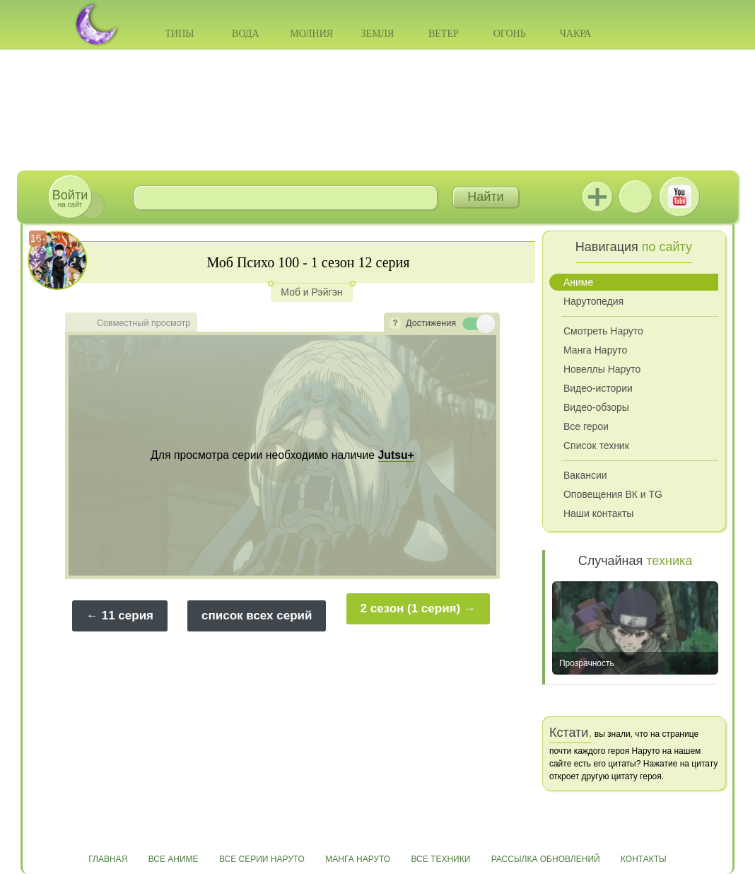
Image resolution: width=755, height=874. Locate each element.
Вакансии (585, 475)
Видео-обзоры (596, 407)
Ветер (443, 33)
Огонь (509, 33)
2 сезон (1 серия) (411, 608)
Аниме (578, 282)
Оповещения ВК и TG (612, 494)
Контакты (644, 859)
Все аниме (173, 859)
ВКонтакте (635, 196)
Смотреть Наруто (603, 331)
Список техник (596, 445)
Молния (311, 33)
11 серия (127, 615)
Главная (107, 859)
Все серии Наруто (262, 859)
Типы (179, 33)
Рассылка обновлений (545, 859)
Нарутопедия (593, 301)
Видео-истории (598, 388)
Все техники (440, 859)
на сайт (70, 198)
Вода (245, 33)
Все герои (586, 426)
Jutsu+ (597, 196)
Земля (377, 33)
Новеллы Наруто (601, 369)
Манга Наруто (595, 350)
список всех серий (256, 615)
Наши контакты (598, 513)
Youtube (679, 196)
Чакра (576, 33)
